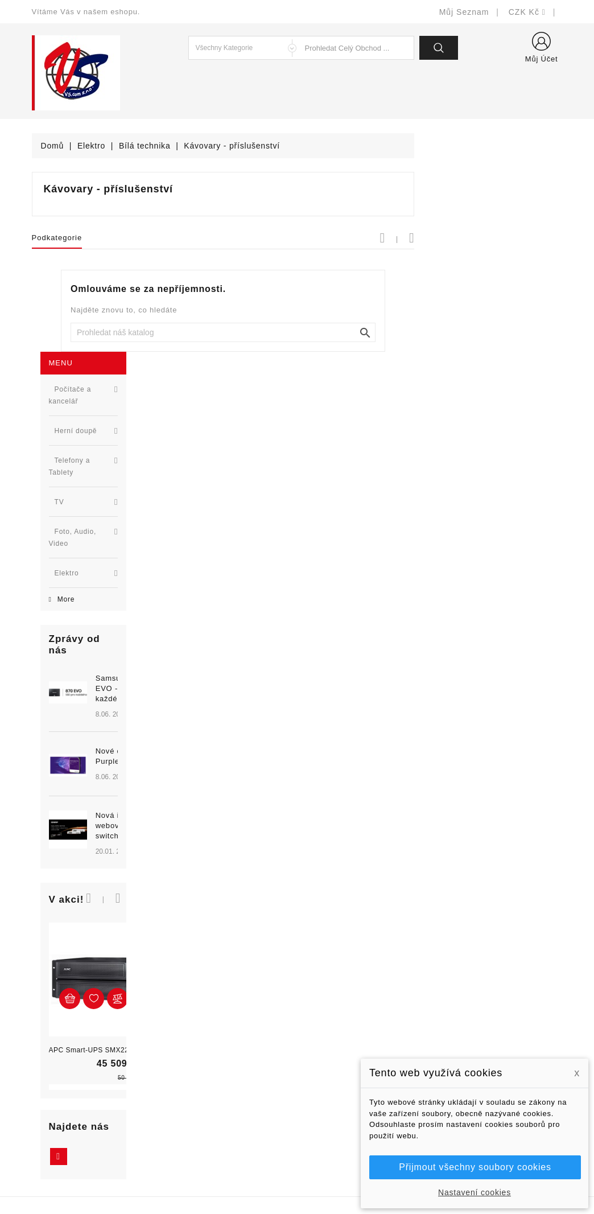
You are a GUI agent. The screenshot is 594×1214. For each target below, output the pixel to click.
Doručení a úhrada (341, 1000)
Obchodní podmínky (343, 1051)
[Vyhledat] (370, 332)
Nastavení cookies (474, 1192)
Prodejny (322, 1137)
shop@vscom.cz (77, 1085)
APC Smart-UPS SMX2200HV (89, 787)
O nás (317, 1068)
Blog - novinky (195, 1068)
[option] (97, 503)
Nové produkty (196, 1017)
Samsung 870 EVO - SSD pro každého (115, 425)
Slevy (178, 1000)
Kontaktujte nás (335, 1102)
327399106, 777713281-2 (94, 1068)
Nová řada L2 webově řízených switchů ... (118, 562)
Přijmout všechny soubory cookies (475, 1167)
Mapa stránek (331, 1120)
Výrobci (182, 1051)
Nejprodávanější (199, 1034)
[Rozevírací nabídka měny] (527, 12)
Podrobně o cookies (343, 1085)
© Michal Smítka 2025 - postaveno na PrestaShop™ (297, 1175)
